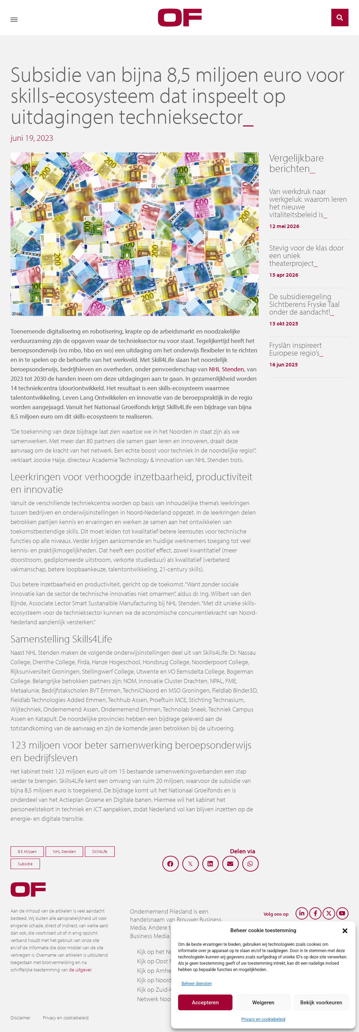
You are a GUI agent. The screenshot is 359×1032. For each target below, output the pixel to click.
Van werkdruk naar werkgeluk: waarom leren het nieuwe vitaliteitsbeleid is (308, 202)
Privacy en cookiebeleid (263, 1019)
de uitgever (80, 969)
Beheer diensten (197, 983)
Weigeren (263, 1002)
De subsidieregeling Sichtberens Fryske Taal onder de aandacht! (304, 304)
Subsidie (25, 863)
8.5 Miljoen (27, 851)
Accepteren (205, 1002)
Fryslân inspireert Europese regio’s (295, 349)
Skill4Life (99, 851)
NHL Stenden (226, 369)
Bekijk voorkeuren (321, 1002)
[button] (344, 930)
